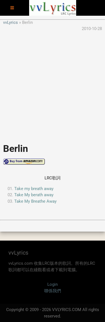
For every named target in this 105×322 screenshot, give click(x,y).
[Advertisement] (52, 84)
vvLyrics (10, 22)
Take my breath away (33, 188)
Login (52, 284)
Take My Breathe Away (35, 201)
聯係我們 (52, 290)
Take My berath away (33, 194)
